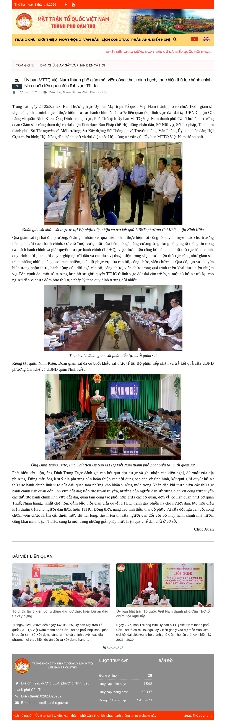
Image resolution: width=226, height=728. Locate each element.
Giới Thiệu (47, 39)
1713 (35, 92)
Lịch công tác (115, 39)
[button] (174, 39)
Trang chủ (25, 65)
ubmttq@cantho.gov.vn (41, 711)
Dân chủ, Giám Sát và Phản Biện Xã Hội (72, 65)
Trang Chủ (25, 39)
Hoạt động (70, 39)
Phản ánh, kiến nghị (150, 39)
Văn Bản (91, 39)
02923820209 (38, 704)
